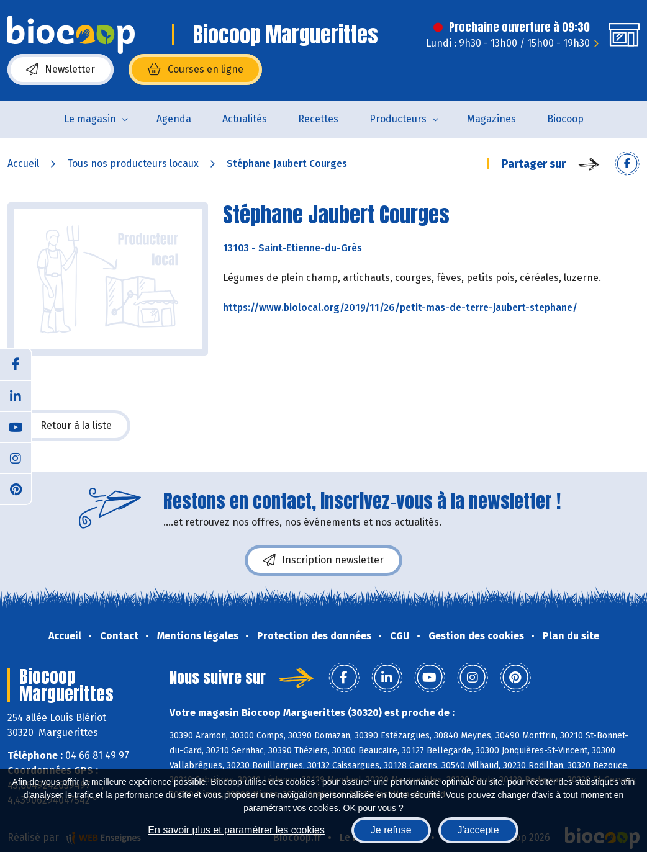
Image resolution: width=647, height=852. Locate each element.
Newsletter (60, 69)
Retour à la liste (69, 425)
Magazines (491, 119)
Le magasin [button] (90, 119)
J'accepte (478, 830)
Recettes (318, 119)
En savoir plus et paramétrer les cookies (236, 830)
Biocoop (565, 119)
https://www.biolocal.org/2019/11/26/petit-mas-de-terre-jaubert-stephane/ (400, 307)
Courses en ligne (195, 69)
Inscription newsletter (323, 560)
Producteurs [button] (398, 119)
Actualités (244, 119)
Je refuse (391, 830)
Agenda (173, 119)
